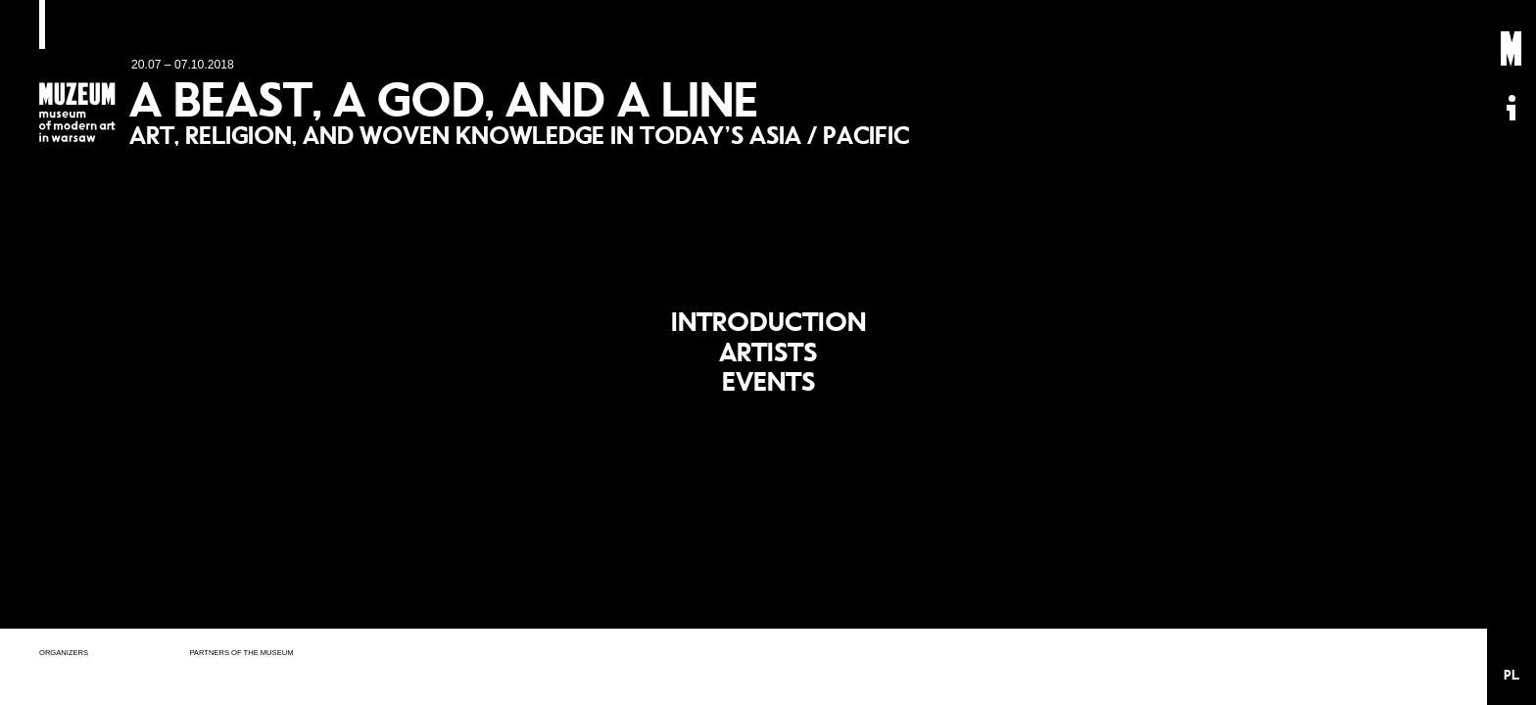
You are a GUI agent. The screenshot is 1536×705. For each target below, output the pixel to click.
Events (768, 389)
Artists (768, 352)
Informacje (1511, 107)
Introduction (768, 313)
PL (1511, 674)
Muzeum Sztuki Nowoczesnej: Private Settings (1511, 49)
